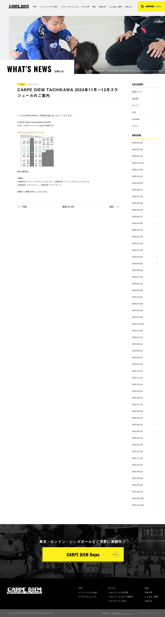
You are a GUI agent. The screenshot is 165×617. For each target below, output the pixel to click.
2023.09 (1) (137, 344)
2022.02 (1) (137, 438)
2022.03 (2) (137, 431)
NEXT (112, 206)
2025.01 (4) (137, 236)
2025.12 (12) (138, 163)
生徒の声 (147, 595)
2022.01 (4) (137, 444)
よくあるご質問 (150, 599)
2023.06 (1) (137, 351)
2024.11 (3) (137, 250)
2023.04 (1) (137, 357)
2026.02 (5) (137, 149)
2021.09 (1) (137, 471)
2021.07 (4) (137, 485)
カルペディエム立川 (117, 603)
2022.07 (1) (137, 404)
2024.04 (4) (137, 297)
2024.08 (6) (137, 270)
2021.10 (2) (137, 465)
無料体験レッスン (151, 6)
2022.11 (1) (137, 378)
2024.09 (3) (137, 263)
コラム (135, 126)
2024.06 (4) (137, 283)
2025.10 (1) (137, 176)
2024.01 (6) (137, 317)
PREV (25, 206)
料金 (145, 590)
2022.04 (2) (137, 424)
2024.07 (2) (137, 277)
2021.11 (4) (137, 458)
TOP (79, 590)
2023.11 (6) (137, 330)
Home (91, 71)
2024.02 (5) (137, 310)
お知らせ (100, 71)
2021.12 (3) (137, 451)
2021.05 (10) (138, 498)
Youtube (136, 119)
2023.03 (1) (137, 364)
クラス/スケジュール (86, 599)
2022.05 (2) (137, 418)
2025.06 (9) (137, 203)
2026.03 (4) (137, 143)
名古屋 (135, 99)
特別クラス (137, 92)
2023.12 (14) (138, 324)
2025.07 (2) (137, 196)
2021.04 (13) (138, 505)
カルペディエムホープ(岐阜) (120, 599)
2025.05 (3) (137, 210)
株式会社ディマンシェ (121, 613)
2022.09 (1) (137, 391)
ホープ (135, 105)
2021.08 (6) (137, 478)
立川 (134, 112)
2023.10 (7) (137, 337)
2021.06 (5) (137, 492)
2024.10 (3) (137, 257)
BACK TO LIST (68, 206)
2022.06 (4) (137, 411)
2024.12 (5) (137, 243)
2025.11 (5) (137, 169)
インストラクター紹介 (87, 595)
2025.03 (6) (137, 223)
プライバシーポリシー (148, 613)
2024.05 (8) (137, 290)
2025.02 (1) (137, 230)
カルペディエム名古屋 (118, 595)
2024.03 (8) (137, 304)
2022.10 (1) (137, 384)
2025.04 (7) (137, 216)
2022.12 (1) (137, 371)
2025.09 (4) (137, 183)
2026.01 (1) (137, 156)
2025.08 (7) (137, 190)
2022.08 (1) (137, 398)
